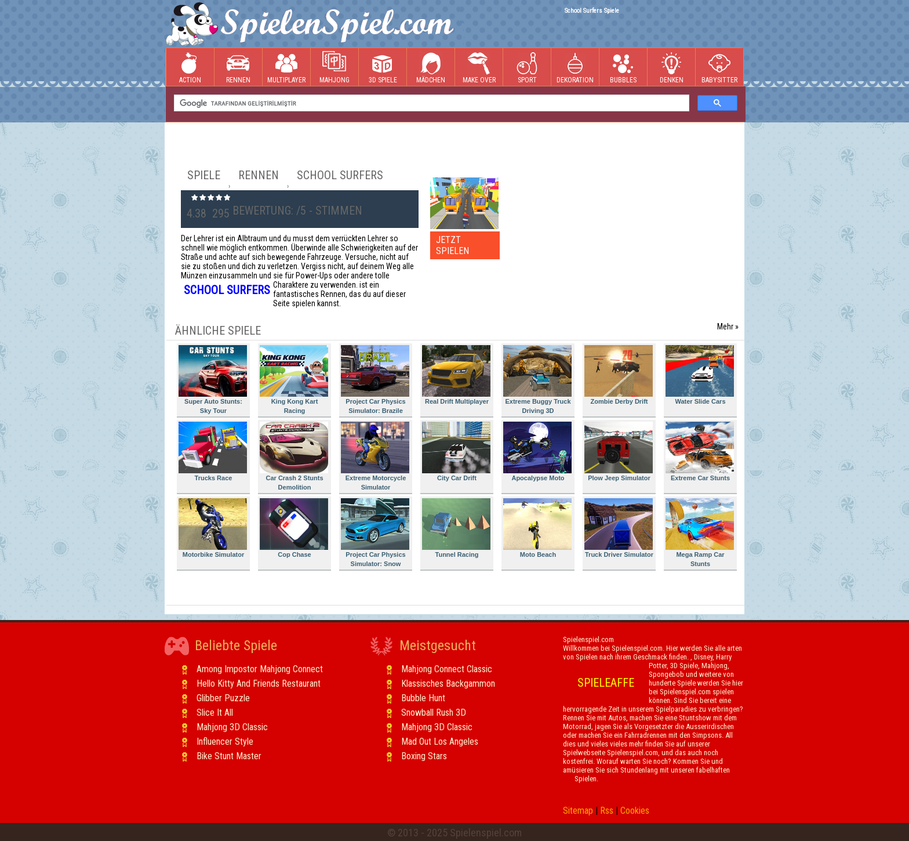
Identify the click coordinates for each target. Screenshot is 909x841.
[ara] (430, 103)
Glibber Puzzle (223, 698)
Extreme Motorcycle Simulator (375, 456)
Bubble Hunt (423, 698)
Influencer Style (225, 741)
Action (190, 67)
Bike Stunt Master (229, 756)
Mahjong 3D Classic (232, 727)
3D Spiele (383, 67)
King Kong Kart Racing (294, 379)
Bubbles (623, 67)
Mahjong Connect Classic (446, 669)
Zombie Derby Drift (618, 375)
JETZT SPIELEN (452, 245)
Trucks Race (213, 451)
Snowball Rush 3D (433, 712)
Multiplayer (286, 67)
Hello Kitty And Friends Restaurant (259, 683)
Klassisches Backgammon (448, 683)
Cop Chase (294, 528)
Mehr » (728, 326)
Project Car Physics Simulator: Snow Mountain (375, 534)
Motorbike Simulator (213, 528)
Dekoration (575, 67)
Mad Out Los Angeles (439, 741)
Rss (606, 810)
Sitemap (578, 810)
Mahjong (334, 67)
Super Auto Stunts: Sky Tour (213, 379)
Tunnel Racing (456, 528)
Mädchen (430, 67)
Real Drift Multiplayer (456, 375)
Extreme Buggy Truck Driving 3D (537, 379)
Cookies (634, 810)
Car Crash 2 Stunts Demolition (294, 456)
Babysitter (719, 67)
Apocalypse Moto (537, 451)
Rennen (238, 67)
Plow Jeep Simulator (618, 451)
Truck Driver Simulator (618, 528)
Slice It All (215, 712)
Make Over (479, 67)
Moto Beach (537, 528)
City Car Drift (456, 451)
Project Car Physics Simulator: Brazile (375, 379)
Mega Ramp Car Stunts (700, 532)
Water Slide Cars (700, 375)
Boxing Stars (424, 756)
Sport (527, 67)
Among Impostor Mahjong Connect (260, 669)
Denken (671, 67)
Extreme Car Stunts (700, 451)
